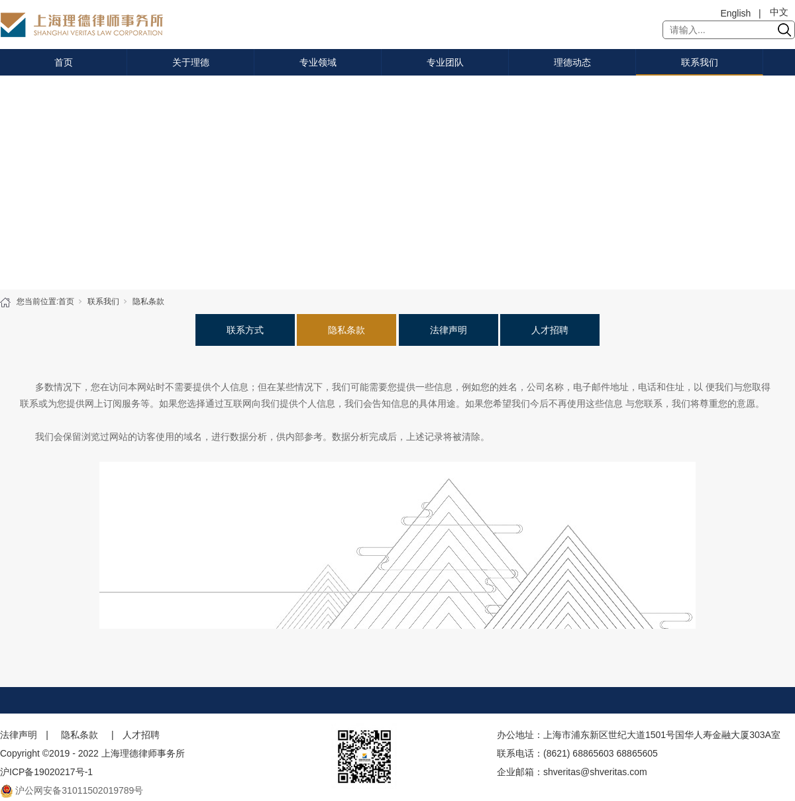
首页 (63, 62)
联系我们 (699, 62)
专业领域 (318, 62)
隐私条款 (148, 301)
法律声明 (448, 330)
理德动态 (572, 62)
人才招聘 (549, 330)
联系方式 (245, 330)
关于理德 (190, 62)
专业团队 (445, 62)
